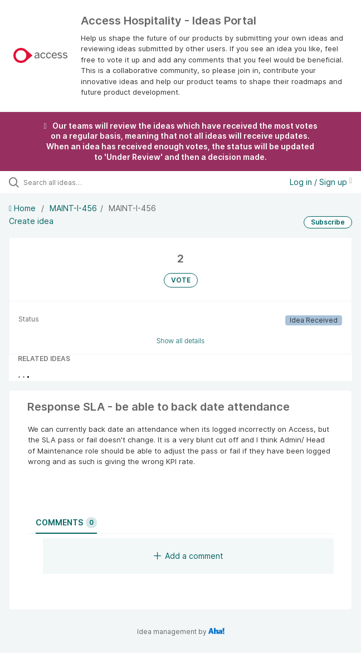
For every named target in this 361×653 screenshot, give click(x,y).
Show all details (181, 341)
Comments (66, 522)
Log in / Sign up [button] (321, 182)
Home (23, 208)
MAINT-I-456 (73, 208)
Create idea (31, 221)
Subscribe (328, 222)
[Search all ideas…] (86, 182)
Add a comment (188, 556)
